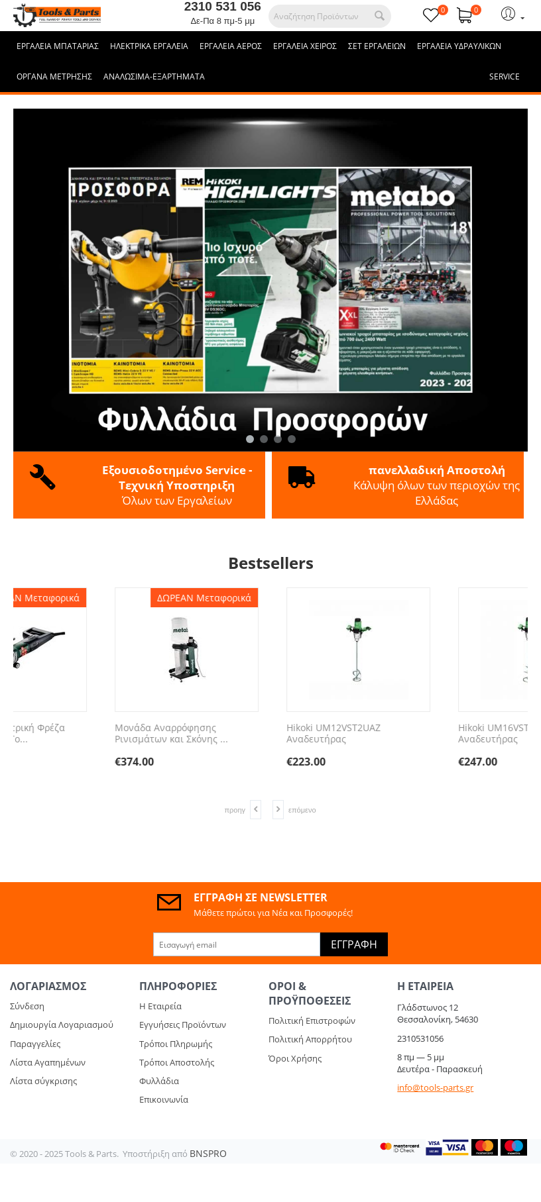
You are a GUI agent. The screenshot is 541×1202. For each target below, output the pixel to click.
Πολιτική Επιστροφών (312, 1021)
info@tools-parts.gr (435, 1087)
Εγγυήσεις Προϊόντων (182, 1024)
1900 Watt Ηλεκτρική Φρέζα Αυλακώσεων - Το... (260, 734)
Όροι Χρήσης (295, 1058)
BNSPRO (208, 1153)
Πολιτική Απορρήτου (310, 1039)
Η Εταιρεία (160, 1006)
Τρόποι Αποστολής (176, 1062)
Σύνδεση (27, 1006)
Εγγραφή (354, 944)
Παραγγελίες (35, 1044)
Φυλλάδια (159, 1081)
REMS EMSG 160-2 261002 (85, 728)
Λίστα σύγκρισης (43, 1081)
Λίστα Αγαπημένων (48, 1062)
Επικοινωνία (163, 1099)
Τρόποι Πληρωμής (175, 1044)
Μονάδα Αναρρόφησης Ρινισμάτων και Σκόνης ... (427, 734)
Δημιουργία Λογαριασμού (61, 1024)
